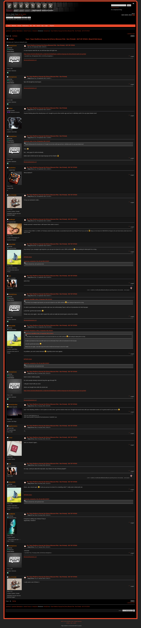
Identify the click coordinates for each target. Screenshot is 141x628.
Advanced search (115, 7)
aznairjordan (13, 404)
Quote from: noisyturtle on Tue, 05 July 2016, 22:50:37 (36, 261)
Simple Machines (78, 621)
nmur (10, 437)
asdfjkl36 (12, 514)
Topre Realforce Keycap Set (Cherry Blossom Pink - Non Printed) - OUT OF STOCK (51, 45)
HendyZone (46, 30)
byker (11, 108)
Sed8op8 (12, 219)
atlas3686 (12, 244)
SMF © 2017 (71, 621)
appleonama (13, 426)
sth (10, 276)
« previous (129, 33)
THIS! (133, 15)
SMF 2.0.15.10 (64, 621)
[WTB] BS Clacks (28, 256)
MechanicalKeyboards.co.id (30, 60)
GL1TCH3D (12, 195)
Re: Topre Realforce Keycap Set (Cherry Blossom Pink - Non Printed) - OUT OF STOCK (52, 167)
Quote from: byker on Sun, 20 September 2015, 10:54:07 (37, 141)
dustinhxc (12, 167)
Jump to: (120, 610)
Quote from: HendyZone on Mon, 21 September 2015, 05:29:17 (38, 330)
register (24, 14)
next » (133, 33)
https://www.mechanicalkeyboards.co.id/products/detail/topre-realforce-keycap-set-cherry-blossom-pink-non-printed (55, 54)
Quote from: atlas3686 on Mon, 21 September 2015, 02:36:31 (38, 299)
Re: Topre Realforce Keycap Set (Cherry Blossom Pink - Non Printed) (47, 76)
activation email (19, 15)
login (20, 14)
